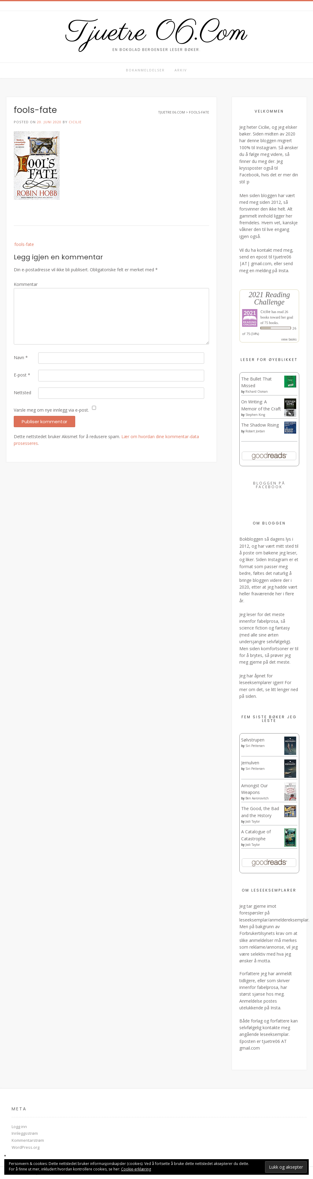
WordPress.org (25, 1147)
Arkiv (181, 70)
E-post (22, 375)
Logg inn (19, 1126)
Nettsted (22, 392)
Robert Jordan (255, 431)
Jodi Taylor (252, 821)
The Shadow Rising (260, 425)
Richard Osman (256, 391)
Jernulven (250, 763)
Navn (21, 357)
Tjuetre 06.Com (156, 33)
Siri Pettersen (255, 746)
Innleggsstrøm (25, 1133)
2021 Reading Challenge (269, 298)
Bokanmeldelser (145, 70)
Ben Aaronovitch (257, 798)
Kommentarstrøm (28, 1140)
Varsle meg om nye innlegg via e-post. (51, 410)
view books (288, 339)
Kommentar (26, 284)
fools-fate (24, 244)
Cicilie (75, 122)
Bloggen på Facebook (269, 485)
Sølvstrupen (252, 740)
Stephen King (255, 415)
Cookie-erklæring (136, 1169)
